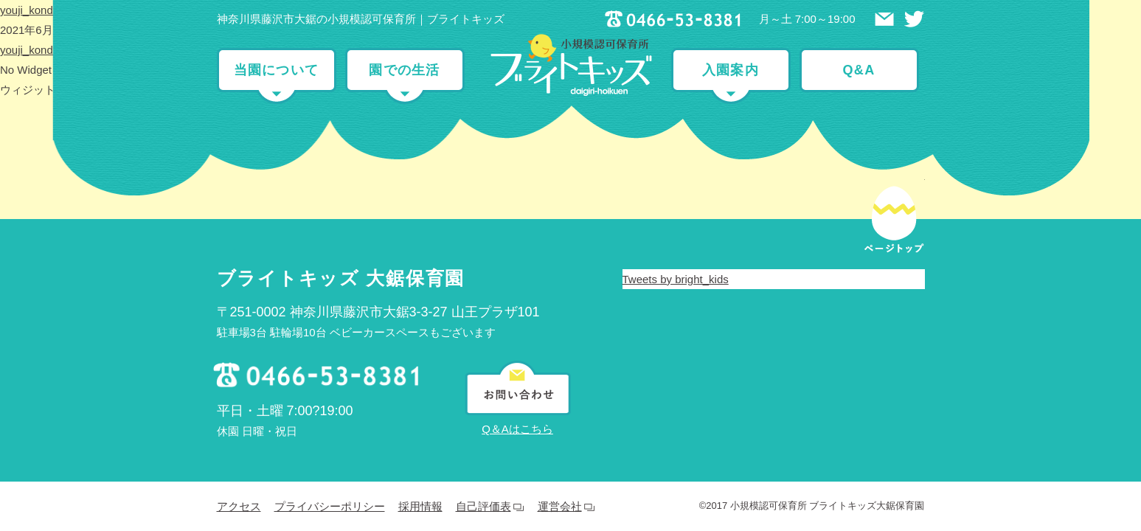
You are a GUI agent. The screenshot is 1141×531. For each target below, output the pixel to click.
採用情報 (420, 387)
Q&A (859, 70)
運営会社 (560, 387)
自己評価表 (483, 387)
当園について (276, 70)
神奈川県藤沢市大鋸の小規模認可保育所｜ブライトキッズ (360, 19)
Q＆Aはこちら (517, 309)
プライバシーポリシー (329, 387)
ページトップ (894, 89)
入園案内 (730, 70)
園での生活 (404, 70)
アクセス (239, 387)
